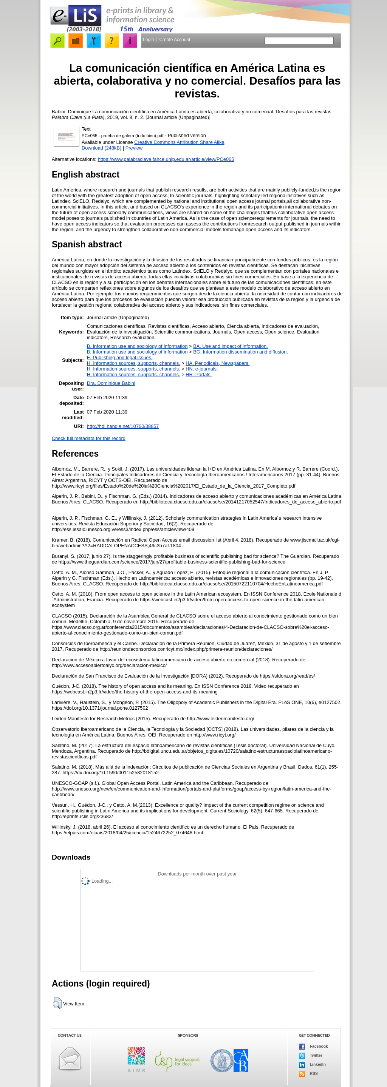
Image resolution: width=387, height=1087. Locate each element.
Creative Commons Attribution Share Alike (179, 142)
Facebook (313, 1047)
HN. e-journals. (202, 369)
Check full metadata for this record (88, 438)
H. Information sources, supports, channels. (133, 363)
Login (148, 39)
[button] (57, 1003)
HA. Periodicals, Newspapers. (217, 363)
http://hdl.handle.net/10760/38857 (123, 426)
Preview (134, 148)
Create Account (174, 39)
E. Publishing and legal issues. (120, 357)
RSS (308, 1074)
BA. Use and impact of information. (230, 346)
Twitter (310, 1056)
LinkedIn (312, 1065)
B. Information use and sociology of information (137, 346)
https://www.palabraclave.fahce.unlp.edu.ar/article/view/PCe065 (166, 159)
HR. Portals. (199, 374)
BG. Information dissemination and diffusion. (240, 352)
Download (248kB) (101, 148)
